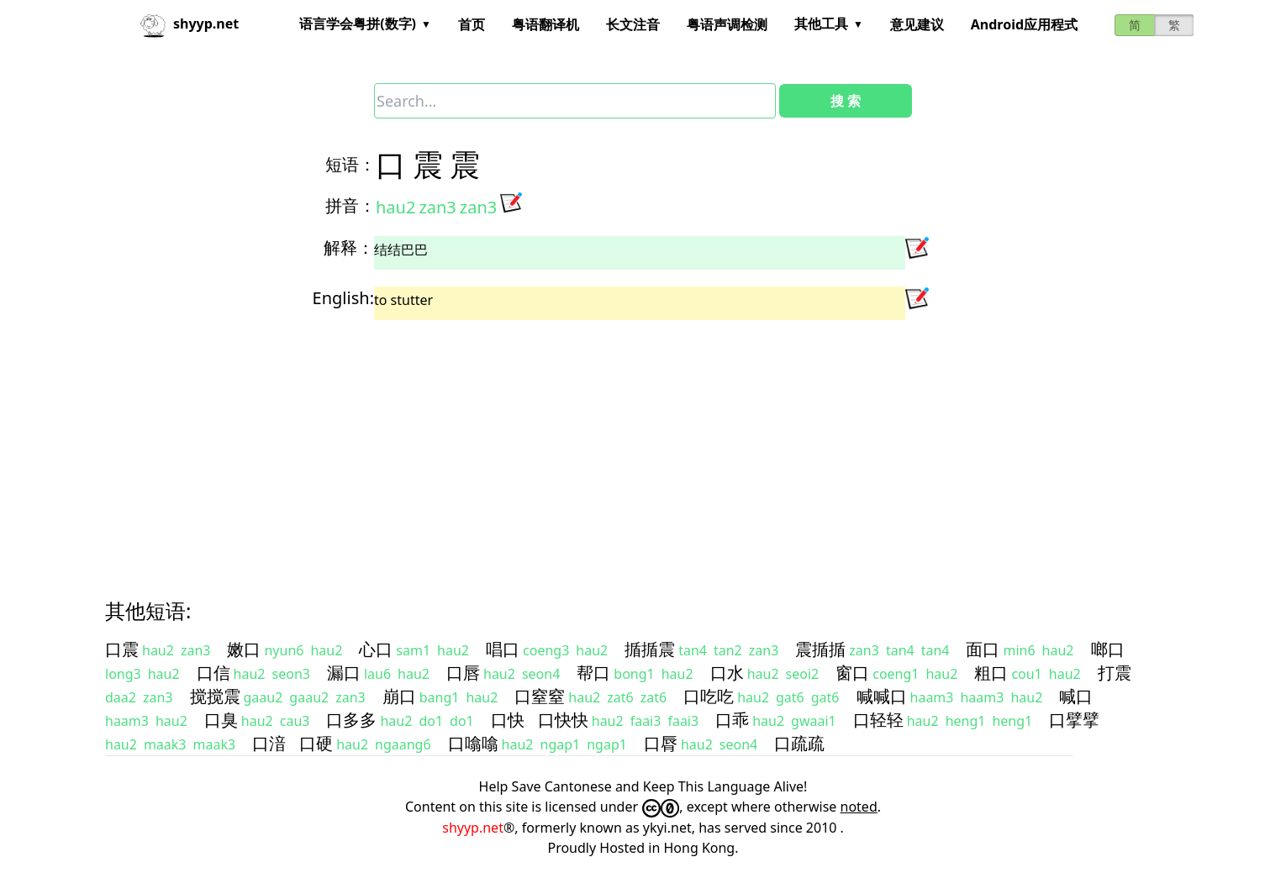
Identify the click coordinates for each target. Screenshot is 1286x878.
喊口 (1076, 696)
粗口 (991, 672)
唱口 (502, 649)
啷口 (1108, 649)
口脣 (660, 743)
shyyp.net (472, 827)
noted (859, 806)
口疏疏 (799, 743)
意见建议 (917, 24)
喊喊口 (881, 696)
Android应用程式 (1024, 24)
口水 (727, 672)
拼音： (350, 205)
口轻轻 (878, 719)
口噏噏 (473, 743)
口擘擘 (1074, 719)
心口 (376, 649)
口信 (213, 672)
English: (343, 298)
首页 (471, 24)
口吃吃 (708, 696)
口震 (122, 649)
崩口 (399, 696)
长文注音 (633, 24)
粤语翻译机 (545, 24)
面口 (982, 649)
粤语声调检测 (727, 24)
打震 (1114, 672)
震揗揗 (820, 649)
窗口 (852, 672)
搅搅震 (215, 696)
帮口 (593, 672)
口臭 (221, 719)
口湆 (269, 743)
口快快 (563, 719)
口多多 (351, 719)
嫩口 (244, 649)
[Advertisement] (612, 444)
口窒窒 (539, 696)
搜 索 (845, 101)
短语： (350, 164)
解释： (349, 247)
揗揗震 (650, 649)
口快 (507, 719)
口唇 (463, 672)
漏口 (344, 672)
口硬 (316, 743)
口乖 (732, 719)
